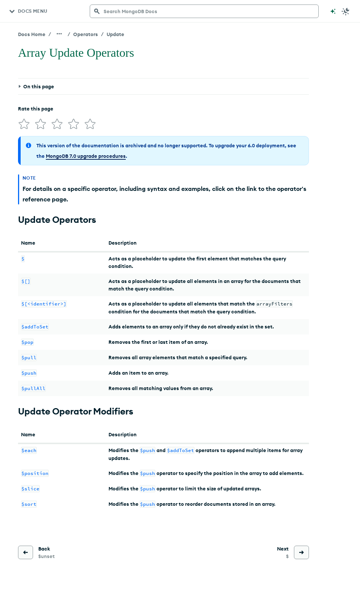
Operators (85, 34)
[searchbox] (204, 11)
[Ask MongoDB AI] (333, 11)
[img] (24, 124)
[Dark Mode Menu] (345, 11)
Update (115, 34)
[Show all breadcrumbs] (59, 34)
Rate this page (35, 109)
